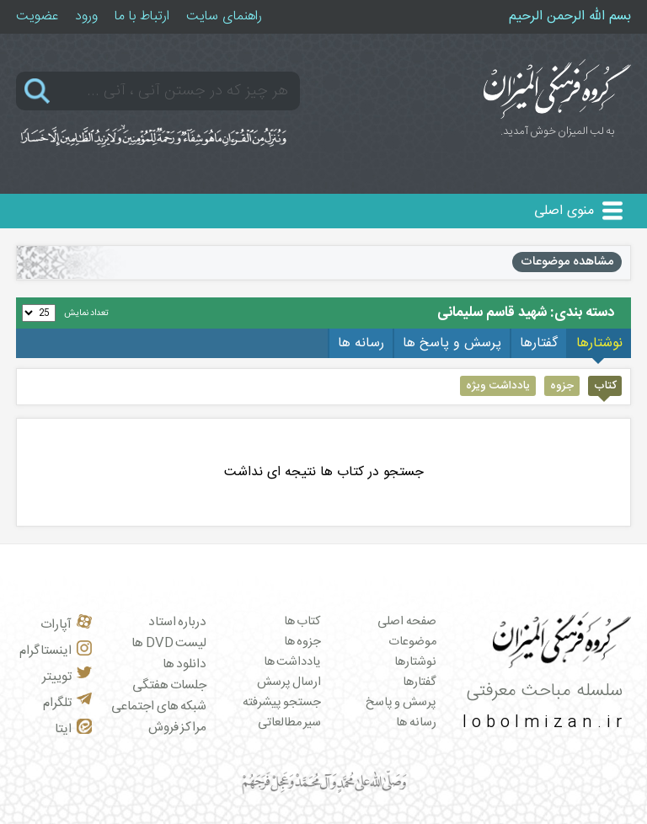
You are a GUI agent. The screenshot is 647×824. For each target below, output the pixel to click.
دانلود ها (185, 664)
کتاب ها (303, 622)
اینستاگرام (55, 650)
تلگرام (67, 703)
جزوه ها (303, 642)
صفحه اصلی (406, 622)
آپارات (66, 624)
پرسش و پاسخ (401, 703)
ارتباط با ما (142, 16)
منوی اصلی (564, 211)
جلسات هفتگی (169, 685)
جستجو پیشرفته (282, 703)
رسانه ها (416, 723)
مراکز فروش (177, 727)
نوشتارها (415, 662)
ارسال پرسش (289, 682)
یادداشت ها (293, 662)
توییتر (67, 677)
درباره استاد (177, 622)
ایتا (73, 729)
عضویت (37, 16)
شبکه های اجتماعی (158, 706)
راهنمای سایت (224, 16)
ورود (86, 16)
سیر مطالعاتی (290, 723)
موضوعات (412, 642)
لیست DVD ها (168, 643)
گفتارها (419, 682)
